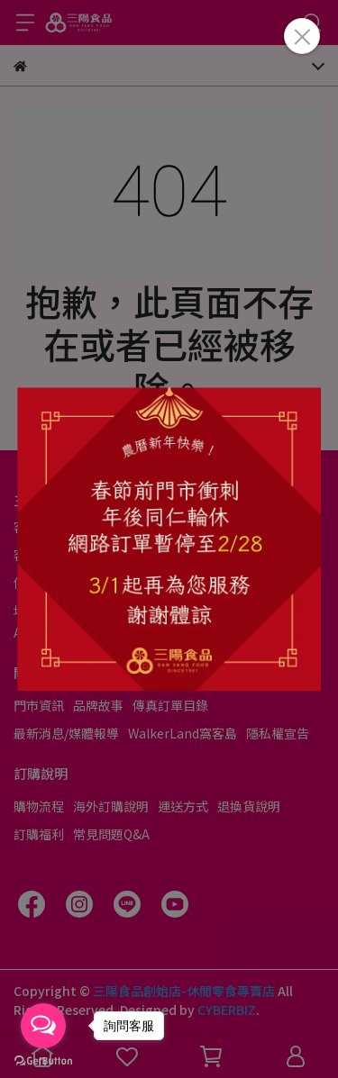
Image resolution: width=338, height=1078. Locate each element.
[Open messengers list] (43, 1025)
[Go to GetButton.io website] (43, 1060)
